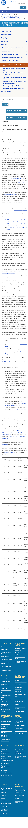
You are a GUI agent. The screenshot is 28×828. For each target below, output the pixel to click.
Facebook (3, 792)
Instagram (3, 795)
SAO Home (3, 14)
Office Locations (5, 763)
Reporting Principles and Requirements (15, 48)
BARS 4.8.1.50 (21, 182)
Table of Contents (6, 31)
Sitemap (17, 798)
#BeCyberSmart (19, 691)
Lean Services (18, 684)
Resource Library (19, 698)
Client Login (4, 813)
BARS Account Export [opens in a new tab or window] (7, 361)
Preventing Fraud (19, 711)
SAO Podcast (4, 806)
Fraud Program (19, 728)
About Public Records (6, 775)
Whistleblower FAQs (20, 733)
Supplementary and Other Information (15, 58)
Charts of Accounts (11, 35)
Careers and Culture (20, 749)
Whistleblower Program (21, 731)
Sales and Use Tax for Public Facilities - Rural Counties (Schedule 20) (14, 82)
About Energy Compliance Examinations (4, 705)
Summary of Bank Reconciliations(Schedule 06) (14, 69)
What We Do (4, 749)
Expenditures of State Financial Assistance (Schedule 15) (14, 73)
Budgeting (8, 38)
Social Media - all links (6, 803)
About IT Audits (5, 692)
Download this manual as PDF (16, 111)
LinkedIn (3, 798)
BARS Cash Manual (7, 16)
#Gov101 (17, 704)
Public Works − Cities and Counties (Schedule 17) (14, 78)
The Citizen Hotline (19, 725)
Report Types (4, 646)
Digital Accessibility (20, 790)
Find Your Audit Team (6, 678)
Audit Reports (4, 649)
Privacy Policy (18, 792)
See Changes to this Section (16, 117)
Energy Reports (5, 656)
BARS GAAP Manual (6, 721)
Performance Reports (6, 659)
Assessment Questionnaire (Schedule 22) (13, 88)
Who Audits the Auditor (6, 773)
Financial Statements (12, 51)
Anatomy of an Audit (6, 681)
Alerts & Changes (10, 92)
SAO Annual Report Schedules (10, 17)
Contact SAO (4, 770)
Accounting (8, 42)
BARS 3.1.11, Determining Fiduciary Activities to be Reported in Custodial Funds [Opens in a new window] (14, 432)
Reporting (17, 16)
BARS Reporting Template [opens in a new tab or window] (10, 194)
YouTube (3, 800)
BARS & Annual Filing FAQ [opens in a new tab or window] (10, 452)
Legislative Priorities (6, 756)
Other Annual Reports (6, 670)
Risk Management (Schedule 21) (11, 86)
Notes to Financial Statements (15, 55)
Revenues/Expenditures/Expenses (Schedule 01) (14, 64)
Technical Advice (19, 701)
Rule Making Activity (20, 795)
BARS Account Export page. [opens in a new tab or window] (20, 210)
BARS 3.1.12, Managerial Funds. (19, 409)
